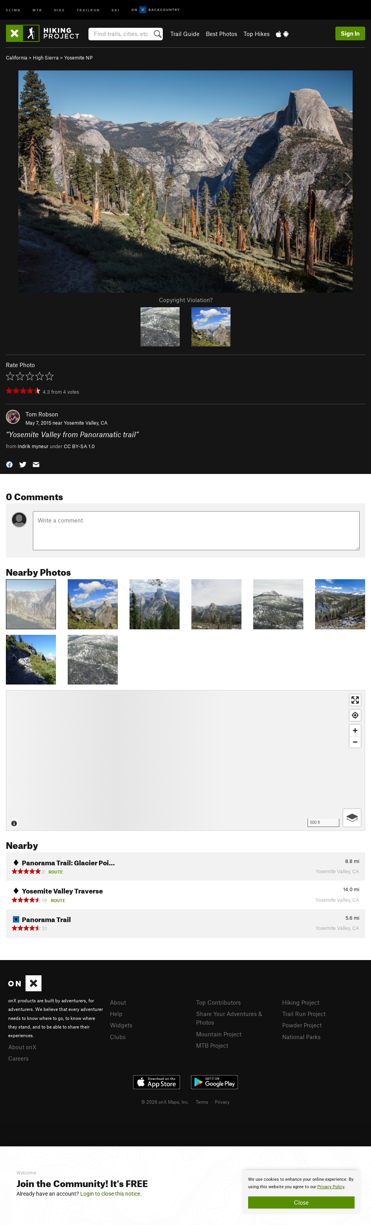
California (16, 57)
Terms (202, 1101)
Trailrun (88, 9)
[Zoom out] (355, 742)
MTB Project (212, 1045)
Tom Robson (41, 414)
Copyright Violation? (186, 299)
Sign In (350, 33)
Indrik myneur (33, 446)
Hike (59, 9)
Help (116, 1013)
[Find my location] (355, 715)
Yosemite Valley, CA (86, 423)
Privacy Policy (330, 1186)
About (118, 1002)
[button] (9, 463)
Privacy (222, 1101)
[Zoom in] (355, 730)
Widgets (121, 1025)
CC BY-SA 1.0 (79, 446)
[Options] (352, 818)
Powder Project (302, 1025)
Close (301, 1202)
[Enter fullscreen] (355, 700)
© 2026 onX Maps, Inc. (165, 1101)
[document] (301, 1192)
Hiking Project (300, 1002)
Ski (116, 9)
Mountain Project (218, 1034)
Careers (18, 1058)
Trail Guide (185, 33)
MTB (37, 9)
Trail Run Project (304, 1013)
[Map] (185, 760)
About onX (22, 1046)
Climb (13, 9)
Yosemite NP (78, 57)
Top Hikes (256, 33)
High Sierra (46, 57)
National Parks (301, 1036)
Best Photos (221, 33)
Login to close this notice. (111, 1194)
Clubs (118, 1036)
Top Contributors (218, 1002)
